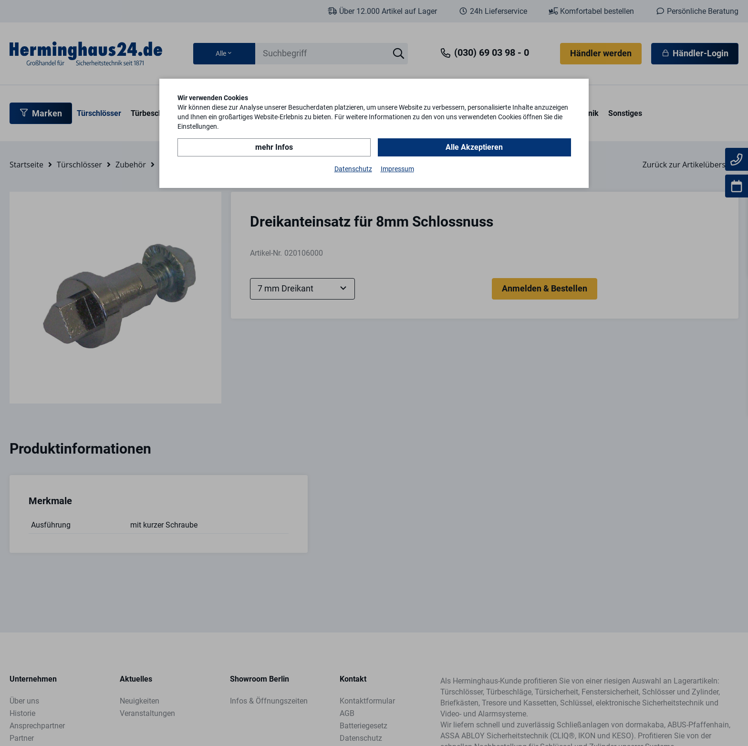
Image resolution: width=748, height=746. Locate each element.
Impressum (397, 169)
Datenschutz (353, 169)
